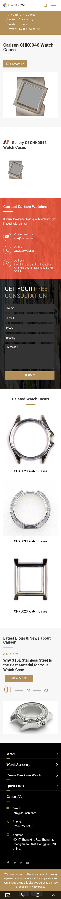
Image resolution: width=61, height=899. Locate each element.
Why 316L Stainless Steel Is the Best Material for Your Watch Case (27, 665)
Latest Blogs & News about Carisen (27, 640)
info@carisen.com (24, 238)
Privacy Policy (37, 886)
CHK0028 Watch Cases (30, 471)
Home (15, 14)
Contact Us (14, 796)
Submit (29, 375)
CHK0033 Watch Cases (30, 541)
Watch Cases (18, 24)
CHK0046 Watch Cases (25, 29)
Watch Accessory (21, 19)
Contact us (15, 64)
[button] (14, 690)
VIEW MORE (19, 678)
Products (29, 14)
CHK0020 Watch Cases (30, 611)
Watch (11, 754)
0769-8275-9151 (24, 826)
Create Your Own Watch (24, 775)
